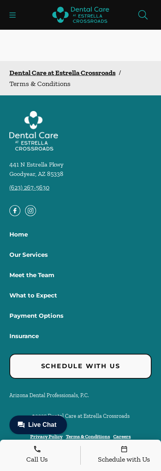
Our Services (28, 254)
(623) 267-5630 (29, 187)
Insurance (24, 336)
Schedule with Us (80, 366)
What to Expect (33, 295)
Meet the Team (31, 275)
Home (18, 234)
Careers (122, 436)
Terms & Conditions (88, 436)
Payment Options (36, 315)
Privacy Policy (46, 436)
